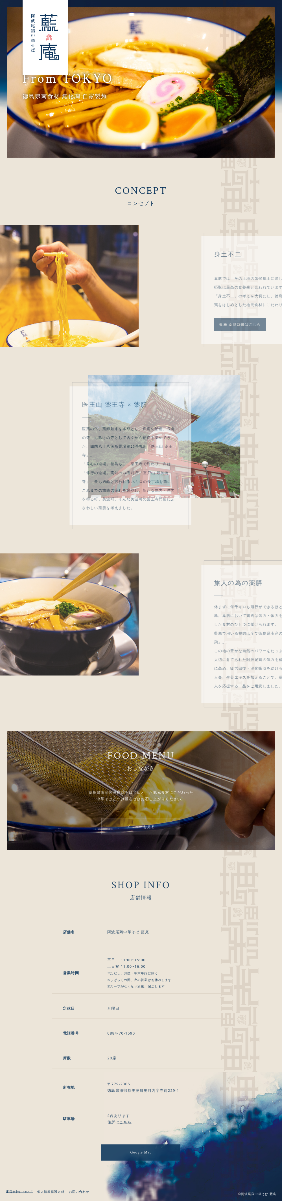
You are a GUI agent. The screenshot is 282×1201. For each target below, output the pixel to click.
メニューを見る (141, 834)
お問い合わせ (79, 1191)
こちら (125, 1137)
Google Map (141, 1160)
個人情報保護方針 (51, 1191)
